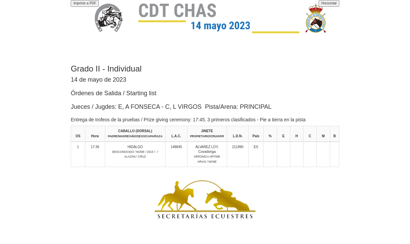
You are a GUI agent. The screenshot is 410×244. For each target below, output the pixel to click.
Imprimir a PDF (84, 3)
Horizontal (329, 3)
